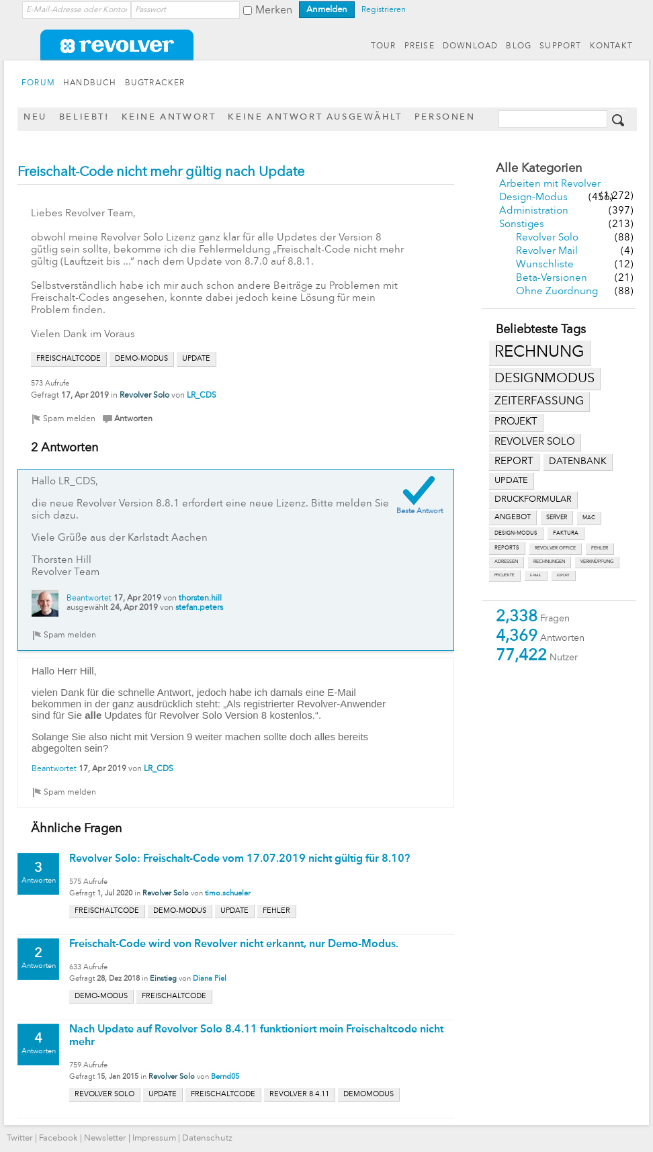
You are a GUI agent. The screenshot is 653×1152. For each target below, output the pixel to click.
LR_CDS (201, 396)
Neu (35, 117)
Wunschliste (545, 265)
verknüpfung (596, 562)
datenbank (578, 461)
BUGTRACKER (155, 83)
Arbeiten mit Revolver (550, 184)
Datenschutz (207, 1138)
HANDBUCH (90, 83)
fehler (599, 548)
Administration (533, 211)
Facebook (58, 1138)
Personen (445, 117)
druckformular (533, 499)
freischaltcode (68, 359)
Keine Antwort (169, 117)
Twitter (20, 1138)
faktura (565, 533)
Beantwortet (89, 598)
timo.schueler (228, 893)
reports (506, 548)
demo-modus (141, 359)
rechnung (539, 353)
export (563, 575)
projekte (504, 575)
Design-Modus (533, 198)
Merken (273, 10)
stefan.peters (199, 608)
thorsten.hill (200, 598)
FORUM (38, 83)
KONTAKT (611, 46)
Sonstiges (521, 225)
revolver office (555, 548)
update (511, 480)
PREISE (419, 46)
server (556, 518)
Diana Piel (209, 979)
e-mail (535, 575)
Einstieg (163, 979)
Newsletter (105, 1138)
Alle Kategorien (539, 169)
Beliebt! (84, 117)
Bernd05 (225, 1077)
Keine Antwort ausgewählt (315, 117)
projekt (515, 422)
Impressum (154, 1138)
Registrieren (383, 10)
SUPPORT (560, 46)
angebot (512, 517)
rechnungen (549, 562)
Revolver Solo (547, 238)
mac (588, 518)
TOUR (383, 46)
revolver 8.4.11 (299, 1094)
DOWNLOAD (470, 46)
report (513, 461)
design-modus (515, 533)
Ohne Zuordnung (557, 292)
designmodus (544, 379)
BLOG (518, 46)
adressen (506, 562)
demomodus (368, 1094)
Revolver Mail (547, 252)
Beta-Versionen (551, 278)
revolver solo (534, 442)
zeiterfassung (539, 401)
